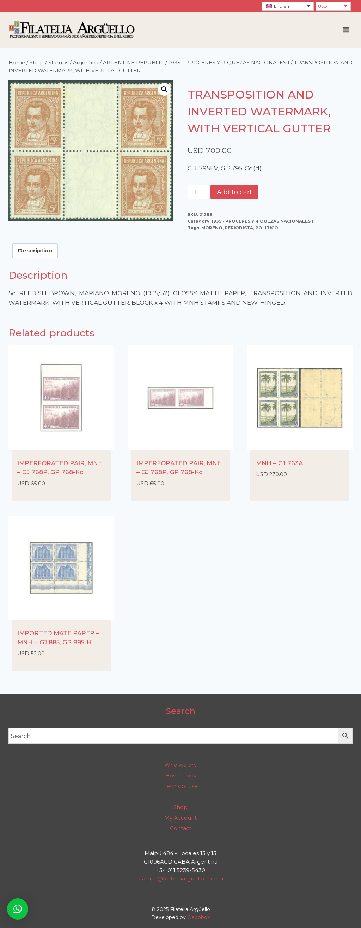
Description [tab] (35, 250)
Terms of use (181, 786)
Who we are (180, 765)
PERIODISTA (239, 228)
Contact (180, 828)
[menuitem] (288, 6)
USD (322, 6)
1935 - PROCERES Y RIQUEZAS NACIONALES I (262, 221)
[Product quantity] (198, 192)
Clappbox (198, 917)
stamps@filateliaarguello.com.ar (180, 878)
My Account (180, 817)
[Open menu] (346, 29)
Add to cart (234, 192)
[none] (288, 6)
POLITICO (266, 228)
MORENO (211, 228)
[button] (164, 89)
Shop (180, 807)
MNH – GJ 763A (279, 463)
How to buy (180, 775)
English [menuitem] (281, 6)
